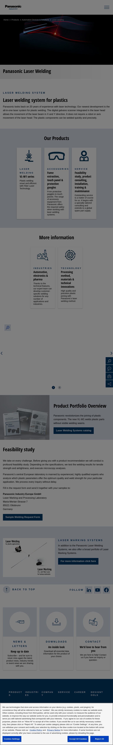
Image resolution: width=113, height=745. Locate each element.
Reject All (99, 739)
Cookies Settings (12, 739)
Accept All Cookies (78, 739)
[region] (56, 724)
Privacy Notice (53, 730)
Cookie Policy (36, 730)
